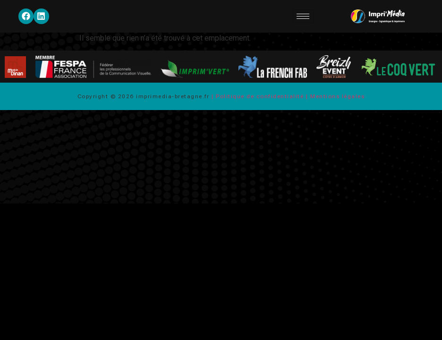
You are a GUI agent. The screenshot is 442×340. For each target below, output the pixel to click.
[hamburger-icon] (303, 16)
